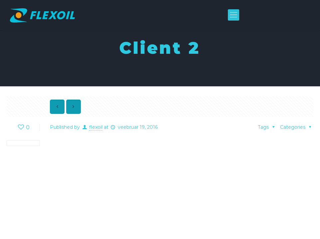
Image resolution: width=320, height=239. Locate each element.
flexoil (95, 127)
